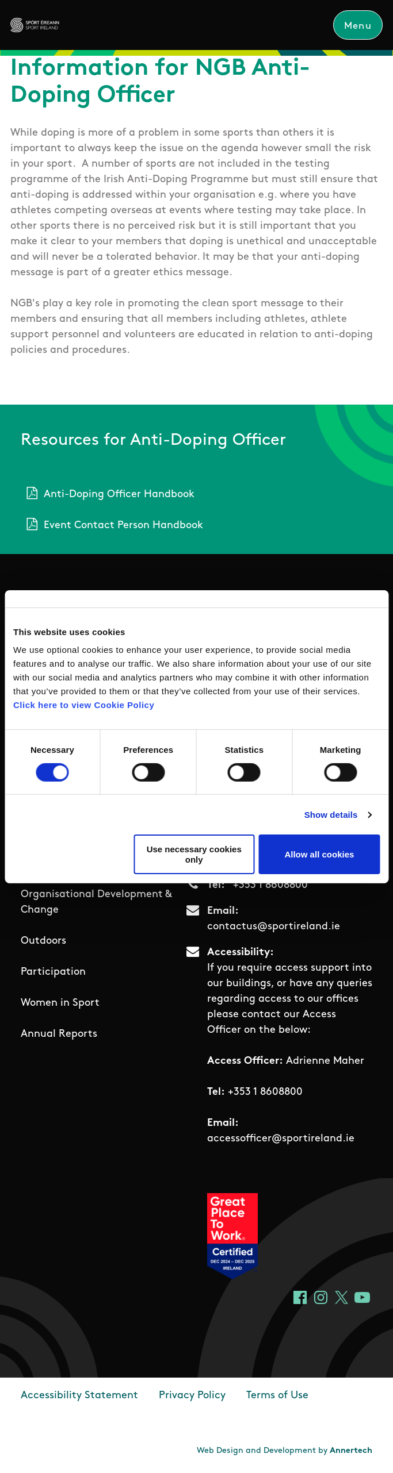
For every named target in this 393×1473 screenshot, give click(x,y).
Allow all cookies (319, 854)
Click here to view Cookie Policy (83, 705)
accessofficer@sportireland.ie (280, 1139)
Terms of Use (277, 1396)
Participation (53, 972)
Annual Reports (59, 1034)
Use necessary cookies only (194, 854)
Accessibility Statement (79, 1396)
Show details (331, 815)
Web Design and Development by (284, 1451)
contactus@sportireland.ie (273, 927)
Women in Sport (60, 1003)
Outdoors (43, 941)
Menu (358, 26)
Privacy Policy (192, 1396)
